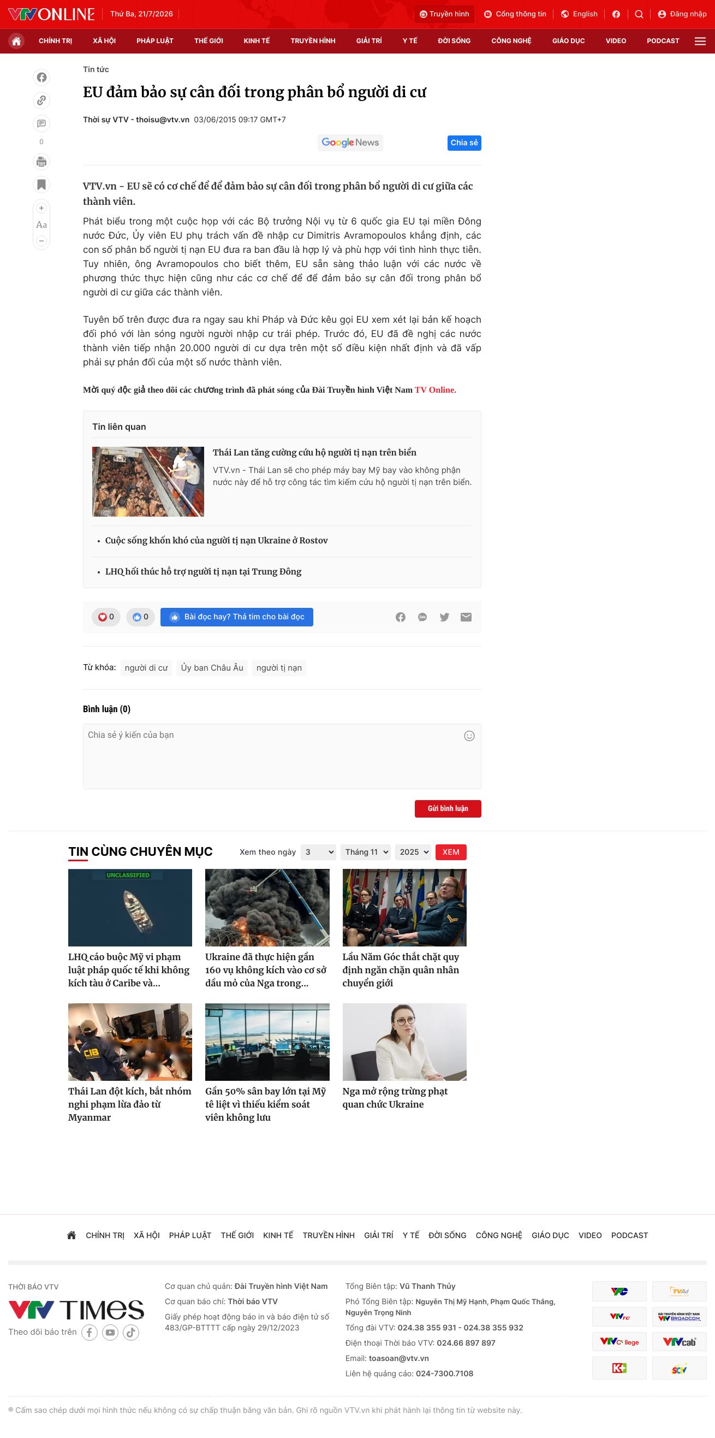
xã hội (104, 41)
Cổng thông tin (514, 14)
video (616, 41)
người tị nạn (279, 667)
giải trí (369, 41)
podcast (663, 41)
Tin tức (96, 69)
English (579, 14)
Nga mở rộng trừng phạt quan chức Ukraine (395, 1098)
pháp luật (155, 41)
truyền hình (312, 41)
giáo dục (568, 41)
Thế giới (208, 41)
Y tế (410, 41)
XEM (451, 852)
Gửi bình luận (448, 808)
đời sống (454, 41)
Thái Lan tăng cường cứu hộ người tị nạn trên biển (314, 453)
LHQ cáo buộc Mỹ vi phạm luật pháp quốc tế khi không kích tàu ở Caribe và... (128, 970)
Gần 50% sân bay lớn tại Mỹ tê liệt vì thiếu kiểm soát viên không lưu (265, 1104)
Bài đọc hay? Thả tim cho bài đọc (237, 617)
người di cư (146, 667)
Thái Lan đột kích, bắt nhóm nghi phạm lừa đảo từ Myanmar (130, 1104)
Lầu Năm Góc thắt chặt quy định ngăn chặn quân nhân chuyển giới (401, 970)
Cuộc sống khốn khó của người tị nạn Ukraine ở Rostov (216, 541)
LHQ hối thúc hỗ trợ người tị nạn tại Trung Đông (203, 572)
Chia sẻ (464, 142)
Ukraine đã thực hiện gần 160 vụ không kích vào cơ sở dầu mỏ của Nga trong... (265, 970)
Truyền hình (444, 14)
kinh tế (257, 41)
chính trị (55, 41)
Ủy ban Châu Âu (212, 667)
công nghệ (512, 41)
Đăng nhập (682, 14)
